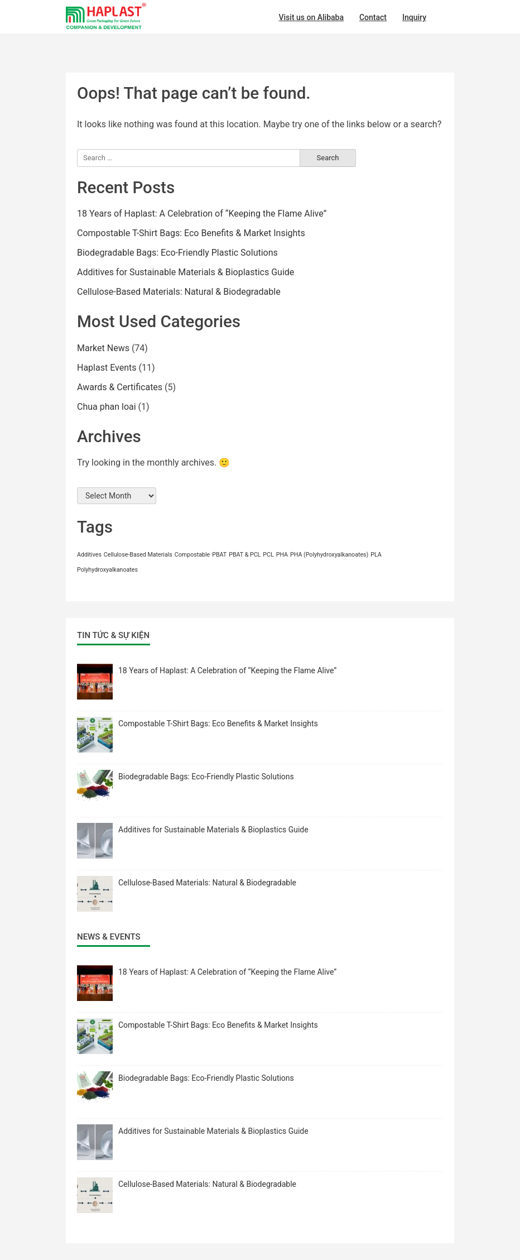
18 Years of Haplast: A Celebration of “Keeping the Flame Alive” (201, 213)
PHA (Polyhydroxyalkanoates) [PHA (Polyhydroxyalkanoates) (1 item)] (329, 554)
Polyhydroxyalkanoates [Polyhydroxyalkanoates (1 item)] (107, 569)
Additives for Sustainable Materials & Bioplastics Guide (185, 272)
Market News (103, 348)
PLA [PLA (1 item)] (376, 554)
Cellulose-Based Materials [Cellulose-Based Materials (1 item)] (138, 554)
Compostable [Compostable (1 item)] (192, 554)
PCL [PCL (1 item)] (268, 554)
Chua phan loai (106, 406)
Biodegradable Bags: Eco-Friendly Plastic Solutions (177, 252)
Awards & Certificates (119, 387)
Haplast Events (107, 367)
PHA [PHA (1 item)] (282, 554)
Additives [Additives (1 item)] (89, 554)
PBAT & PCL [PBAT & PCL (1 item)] (245, 554)
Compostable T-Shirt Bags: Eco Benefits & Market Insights (191, 233)
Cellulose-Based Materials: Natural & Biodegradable (179, 291)
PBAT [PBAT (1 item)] (219, 554)
